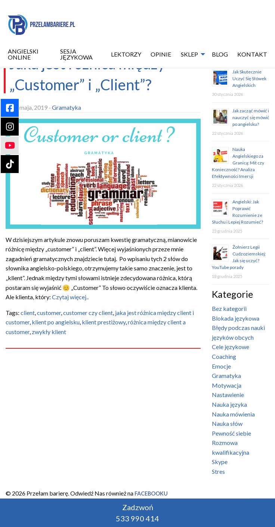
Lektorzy (126, 54)
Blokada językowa (235, 318)
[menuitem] (29, 54)
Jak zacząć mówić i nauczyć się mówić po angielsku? (250, 117)
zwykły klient (49, 331)
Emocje (221, 366)
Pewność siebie (231, 433)
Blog (220, 54)
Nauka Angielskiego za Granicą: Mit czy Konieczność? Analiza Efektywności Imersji (238, 162)
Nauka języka (229, 404)
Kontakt (252, 54)
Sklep (189, 54)
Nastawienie (228, 394)
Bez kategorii (229, 308)
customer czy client (88, 312)
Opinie (161, 54)
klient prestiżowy (104, 321)
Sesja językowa (76, 54)
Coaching (224, 356)
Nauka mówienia (233, 414)
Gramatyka (66, 107)
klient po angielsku (56, 321)
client (28, 312)
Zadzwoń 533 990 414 (137, 513)
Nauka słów (227, 423)
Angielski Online (23, 54)
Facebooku (151, 493)
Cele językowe (230, 346)
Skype (220, 461)
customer (49, 312)
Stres (218, 471)
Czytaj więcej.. (70, 296)
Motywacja (226, 385)
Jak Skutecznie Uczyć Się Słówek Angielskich (249, 78)
